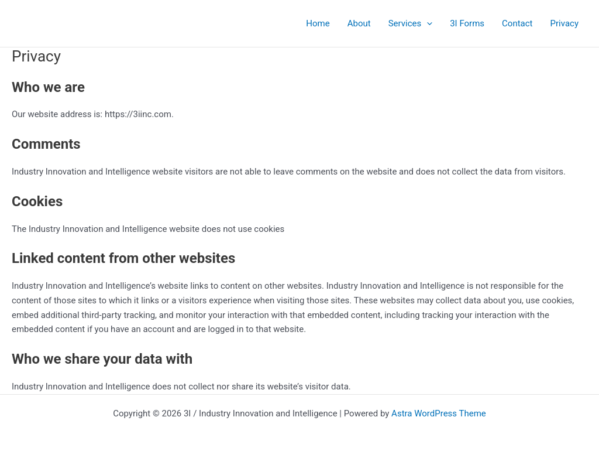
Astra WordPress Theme (438, 413)
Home (317, 23)
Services (410, 23)
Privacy (564, 23)
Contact (517, 23)
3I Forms (467, 23)
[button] (426, 23)
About (359, 23)
